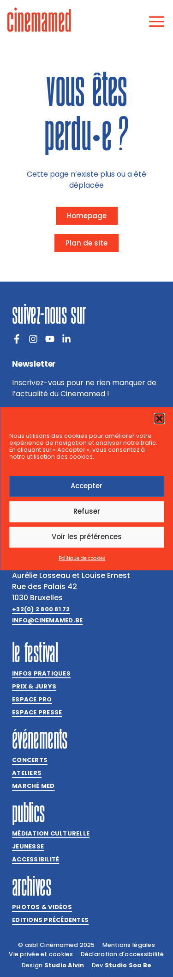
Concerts (30, 760)
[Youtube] (49, 339)
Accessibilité (35, 859)
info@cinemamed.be (47, 620)
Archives (31, 885)
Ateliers (27, 772)
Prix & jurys (34, 686)
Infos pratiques (41, 673)
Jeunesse (28, 846)
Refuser (86, 511)
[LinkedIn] (66, 339)
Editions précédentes (50, 920)
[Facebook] (16, 339)
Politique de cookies (82, 558)
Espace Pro (32, 699)
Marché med (33, 785)
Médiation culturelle (50, 833)
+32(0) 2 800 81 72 (41, 609)
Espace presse (37, 712)
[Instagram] (33, 339)
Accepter (86, 486)
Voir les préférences (87, 537)
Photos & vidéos (42, 907)
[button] (159, 418)
